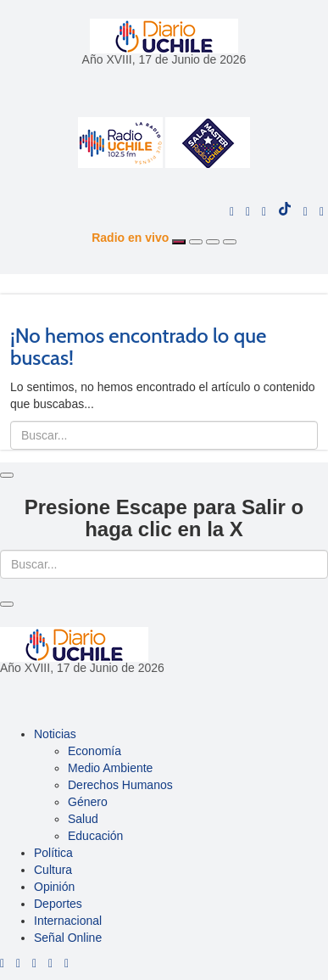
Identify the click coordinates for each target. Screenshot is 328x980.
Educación (95, 836)
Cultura (53, 869)
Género (88, 802)
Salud (83, 819)
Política (53, 853)
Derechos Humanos (120, 785)
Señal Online (68, 937)
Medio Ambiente (110, 768)
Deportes (58, 903)
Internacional (68, 920)
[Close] (7, 475)
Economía (94, 751)
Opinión (54, 886)
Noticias (55, 734)
